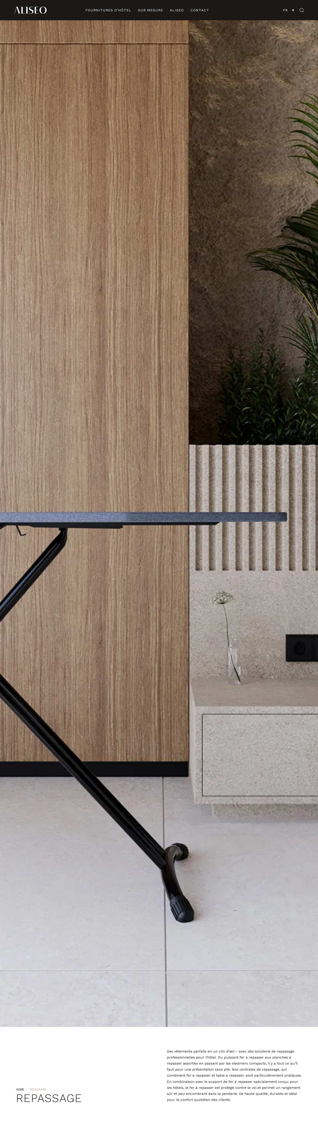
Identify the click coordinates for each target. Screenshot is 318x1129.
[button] (300, 10)
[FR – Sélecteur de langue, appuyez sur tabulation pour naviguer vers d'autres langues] (289, 10)
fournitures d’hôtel (108, 10)
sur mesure (150, 10)
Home (20, 1089)
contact (199, 10)
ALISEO (177, 10)
